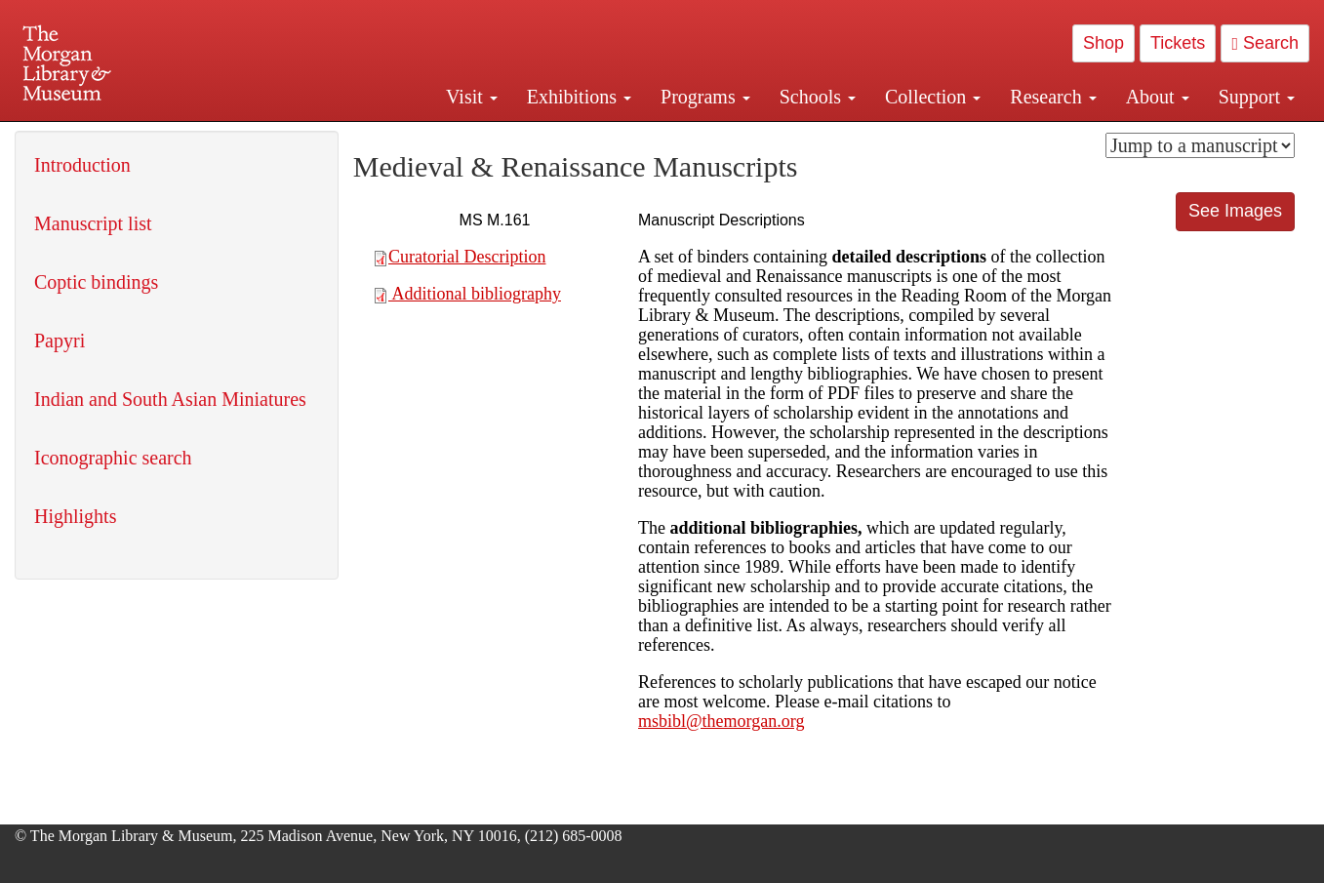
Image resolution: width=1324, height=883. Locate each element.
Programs (705, 96)
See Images (1235, 211)
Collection (933, 96)
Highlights (75, 516)
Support (1257, 96)
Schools (818, 96)
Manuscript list (93, 223)
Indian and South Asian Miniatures (170, 399)
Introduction (82, 165)
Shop (1103, 43)
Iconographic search (113, 457)
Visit (472, 96)
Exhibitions (579, 96)
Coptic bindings (96, 282)
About (1157, 96)
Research (1053, 96)
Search (1265, 43)
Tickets (1177, 43)
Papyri (59, 340)
